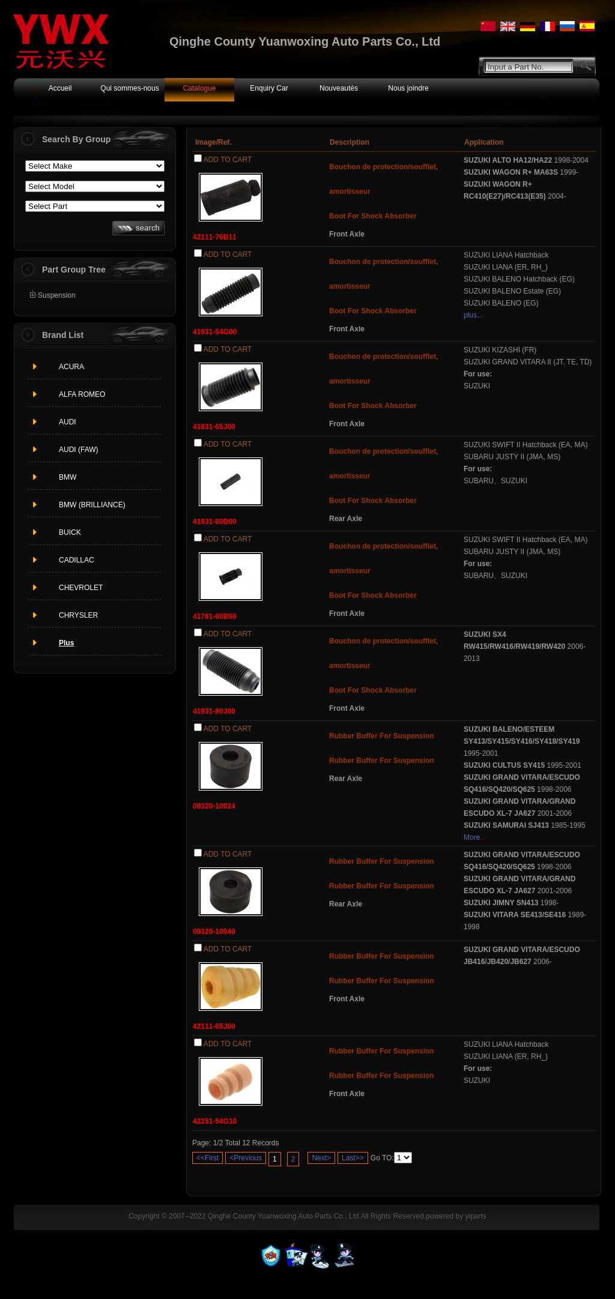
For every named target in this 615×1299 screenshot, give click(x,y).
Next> (321, 1158)
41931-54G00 (215, 332)
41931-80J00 (214, 711)
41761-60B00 (215, 616)
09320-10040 (214, 931)
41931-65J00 (214, 427)
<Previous (245, 1158)
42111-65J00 (214, 1026)
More (472, 837)
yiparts (475, 1216)
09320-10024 (214, 806)
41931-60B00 (215, 521)
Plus (66, 643)
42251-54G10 (215, 1121)
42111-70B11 (215, 237)
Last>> (353, 1158)
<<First (207, 1158)
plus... (473, 315)
